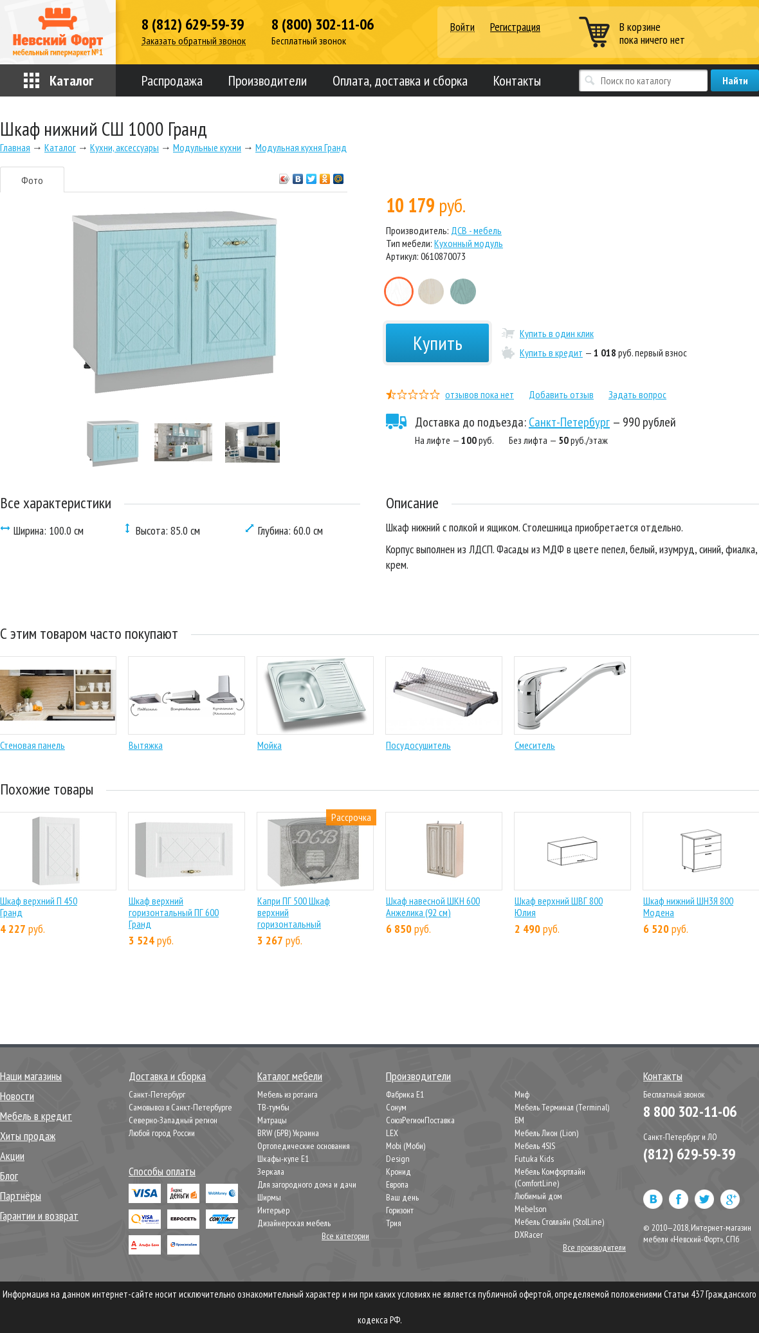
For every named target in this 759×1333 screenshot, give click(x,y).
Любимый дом (538, 1196)
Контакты (517, 80)
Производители (267, 80)
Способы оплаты (162, 1171)
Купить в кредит (551, 352)
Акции (12, 1155)
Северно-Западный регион (173, 1120)
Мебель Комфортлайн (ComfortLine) (550, 1177)
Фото (32, 180)
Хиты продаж (27, 1135)
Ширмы (269, 1197)
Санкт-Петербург (569, 422)
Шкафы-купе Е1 (283, 1158)
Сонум (396, 1107)
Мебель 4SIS (535, 1146)
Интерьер (273, 1210)
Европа (397, 1184)
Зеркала (270, 1171)
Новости (17, 1096)
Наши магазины (31, 1076)
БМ (519, 1120)
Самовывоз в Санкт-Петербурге (180, 1107)
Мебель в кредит (36, 1115)
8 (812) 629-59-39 (193, 24)
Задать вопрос (637, 394)
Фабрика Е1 (405, 1094)
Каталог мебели (289, 1076)
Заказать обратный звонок (194, 41)
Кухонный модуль (468, 243)
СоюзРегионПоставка (420, 1120)
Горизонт (400, 1210)
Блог (9, 1175)
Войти (462, 27)
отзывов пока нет (479, 394)
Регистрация (515, 26)
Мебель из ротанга (287, 1094)
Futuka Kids (534, 1158)
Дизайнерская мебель (294, 1223)
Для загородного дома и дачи (306, 1184)
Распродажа (172, 80)
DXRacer (529, 1234)
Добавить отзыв (561, 394)
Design (398, 1158)
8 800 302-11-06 (689, 1111)
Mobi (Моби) (405, 1146)
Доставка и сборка (167, 1076)
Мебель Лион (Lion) (546, 1133)
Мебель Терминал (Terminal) (562, 1107)
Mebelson (531, 1209)
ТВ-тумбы (273, 1107)
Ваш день (402, 1197)
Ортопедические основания (303, 1146)
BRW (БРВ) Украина (288, 1133)
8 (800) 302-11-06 (322, 24)
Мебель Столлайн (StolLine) (559, 1221)
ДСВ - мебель (476, 230)
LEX (392, 1133)
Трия (393, 1223)
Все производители (594, 1247)
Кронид (398, 1171)
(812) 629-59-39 (689, 1154)
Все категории (345, 1236)
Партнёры (20, 1195)
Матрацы (272, 1120)
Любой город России (162, 1133)
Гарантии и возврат (39, 1215)
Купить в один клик (557, 333)
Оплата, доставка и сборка (400, 80)
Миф (522, 1094)
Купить (437, 342)
